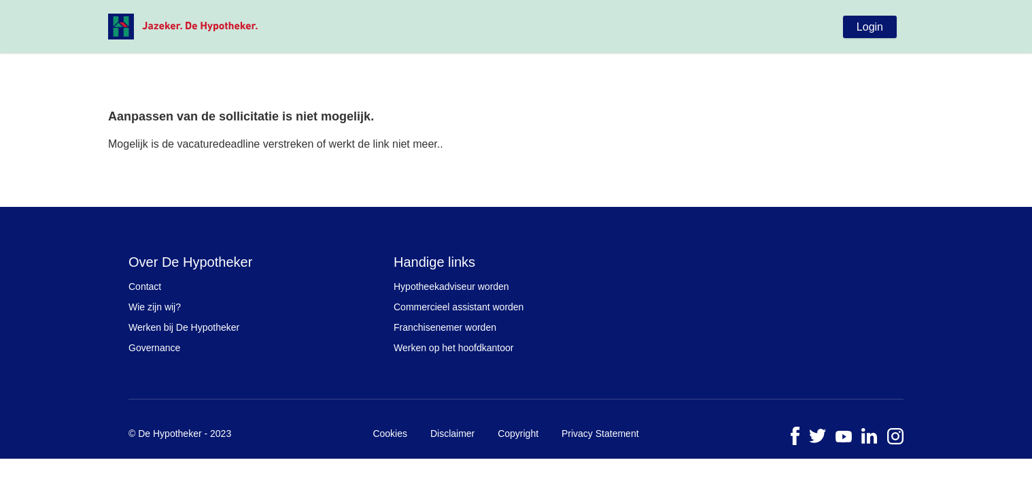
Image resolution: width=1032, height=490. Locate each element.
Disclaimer (452, 433)
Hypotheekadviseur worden (451, 286)
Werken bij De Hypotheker (183, 327)
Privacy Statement (600, 433)
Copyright (518, 433)
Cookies (390, 433)
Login (870, 27)
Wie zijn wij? (154, 306)
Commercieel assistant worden (458, 306)
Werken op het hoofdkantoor (453, 347)
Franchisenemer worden (445, 327)
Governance (154, 347)
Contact (144, 286)
